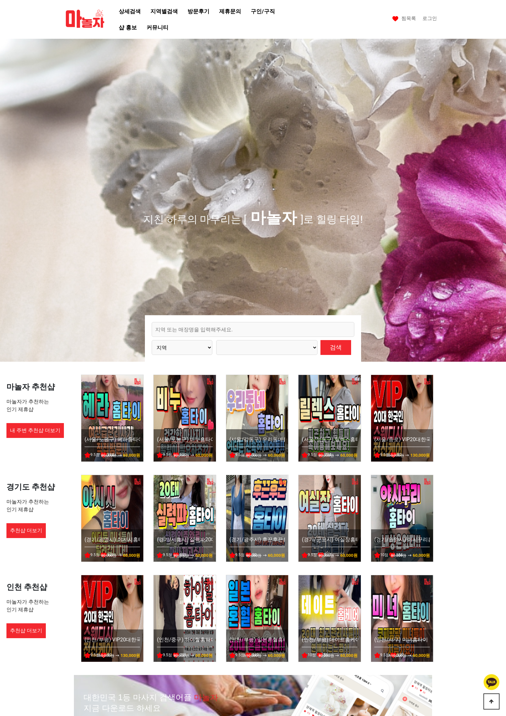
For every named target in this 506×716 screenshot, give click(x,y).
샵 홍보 (128, 27)
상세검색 (130, 11)
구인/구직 (263, 11)
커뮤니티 (157, 27)
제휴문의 (230, 11)
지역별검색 (164, 11)
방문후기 (198, 11)
